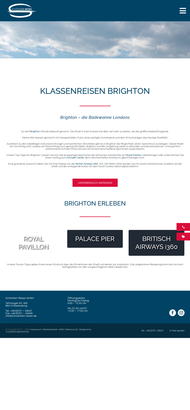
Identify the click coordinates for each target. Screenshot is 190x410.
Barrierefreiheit (50, 329)
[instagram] (181, 312)
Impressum (36, 329)
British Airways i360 (87, 164)
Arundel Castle (75, 157)
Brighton (35, 131)
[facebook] (172, 312)
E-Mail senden (177, 330)
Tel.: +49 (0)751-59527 (152, 330)
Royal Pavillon (134, 155)
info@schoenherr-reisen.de (20, 316)
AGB (61, 329)
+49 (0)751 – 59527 (21, 311)
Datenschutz (71, 329)
